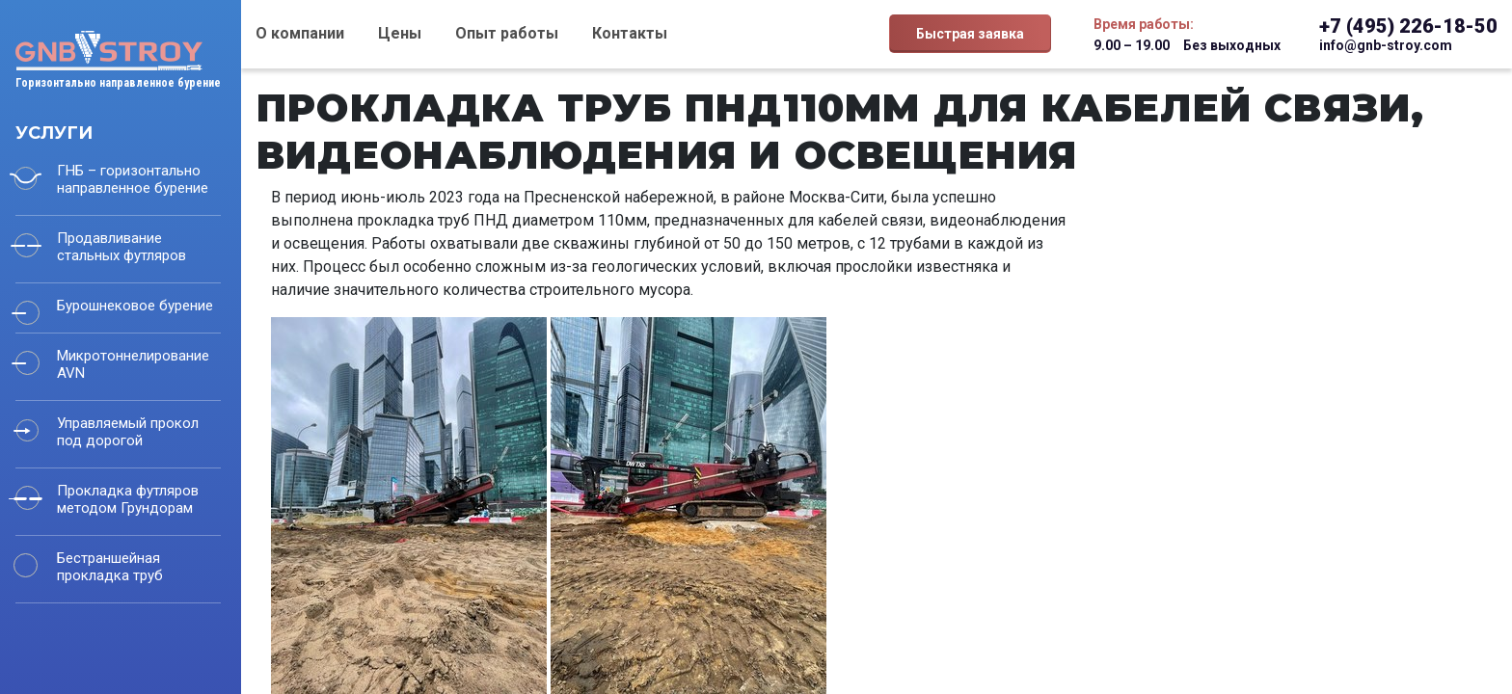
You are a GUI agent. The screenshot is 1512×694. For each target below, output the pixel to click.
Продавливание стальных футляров (121, 246)
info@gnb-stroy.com (1385, 45)
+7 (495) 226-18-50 (1408, 26)
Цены (399, 33)
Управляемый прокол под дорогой (128, 431)
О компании (300, 33)
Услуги (54, 133)
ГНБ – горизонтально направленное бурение (132, 179)
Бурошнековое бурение (135, 305)
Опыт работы (506, 33)
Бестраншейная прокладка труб (110, 566)
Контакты (629, 33)
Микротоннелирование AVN (133, 364)
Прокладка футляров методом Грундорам (128, 499)
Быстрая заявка (970, 33)
